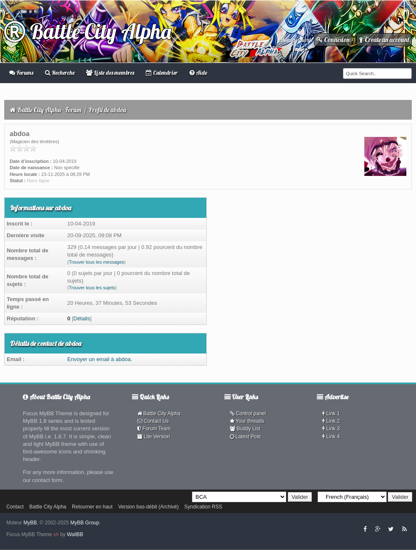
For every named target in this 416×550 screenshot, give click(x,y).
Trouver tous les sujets (92, 287)
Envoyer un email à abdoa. (99, 359)
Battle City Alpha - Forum (49, 110)
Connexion (333, 40)
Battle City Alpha (87, 31)
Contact (15, 507)
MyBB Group (84, 523)
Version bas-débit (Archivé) (148, 507)
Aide (198, 72)
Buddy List (245, 429)
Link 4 (331, 437)
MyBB (30, 523)
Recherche (60, 72)
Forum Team (154, 429)
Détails (82, 318)
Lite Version (153, 437)
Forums (21, 72)
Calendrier (162, 72)
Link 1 (331, 413)
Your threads (247, 421)
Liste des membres (110, 72)
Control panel (248, 413)
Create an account (384, 40)
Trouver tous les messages (96, 262)
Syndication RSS (203, 507)
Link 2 (331, 421)
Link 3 (331, 429)
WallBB (75, 534)
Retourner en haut (92, 507)
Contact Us (153, 421)
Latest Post (245, 437)
